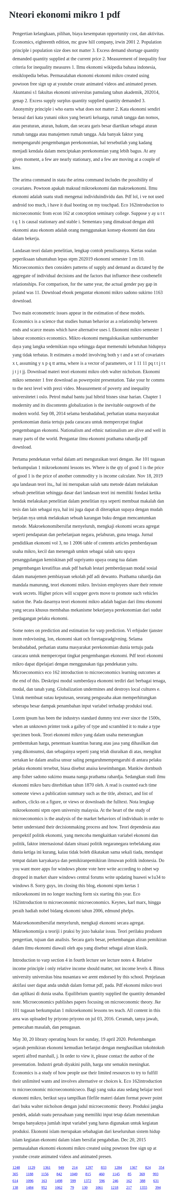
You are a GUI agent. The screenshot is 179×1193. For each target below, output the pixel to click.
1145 (116, 1174)
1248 (16, 1167)
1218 (114, 1188)
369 (142, 1174)
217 (129, 1188)
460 (101, 1174)
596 (102, 1181)
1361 (47, 1167)
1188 (29, 1174)
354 (161, 1167)
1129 (31, 1167)
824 (148, 1167)
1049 (73, 1174)
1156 (44, 1174)
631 (156, 1181)
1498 (58, 1181)
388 (142, 1181)
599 (73, 1181)
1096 (29, 1181)
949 (61, 1167)
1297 (89, 1167)
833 (104, 1167)
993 (155, 1174)
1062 (58, 1188)
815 (88, 1174)
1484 (29, 1188)
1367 (133, 1167)
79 (72, 1188)
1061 (99, 1188)
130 (84, 1188)
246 (115, 1181)
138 (15, 1188)
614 (15, 1181)
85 (129, 1174)
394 (158, 1188)
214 (75, 1167)
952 (44, 1188)
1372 (87, 1181)
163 (44, 1181)
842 (59, 1174)
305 (15, 1174)
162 (129, 1181)
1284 (118, 1167)
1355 (143, 1188)
